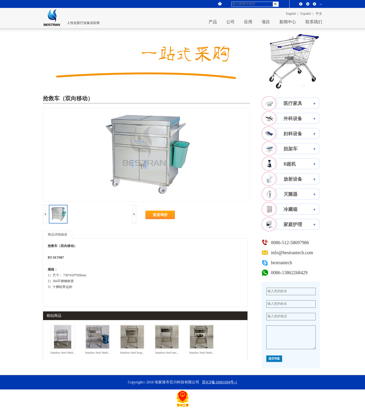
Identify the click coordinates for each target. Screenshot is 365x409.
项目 (266, 22)
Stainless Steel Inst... (167, 352)
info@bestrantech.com (292, 252)
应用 (248, 22)
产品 (213, 22)
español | (307, 13)
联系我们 (313, 22)
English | (292, 13)
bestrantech (281, 262)
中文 (319, 13)
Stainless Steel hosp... (132, 352)
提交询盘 (274, 358)
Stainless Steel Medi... (62, 352)
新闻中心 (287, 22)
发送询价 (160, 215)
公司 (230, 22)
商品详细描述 (57, 234)
